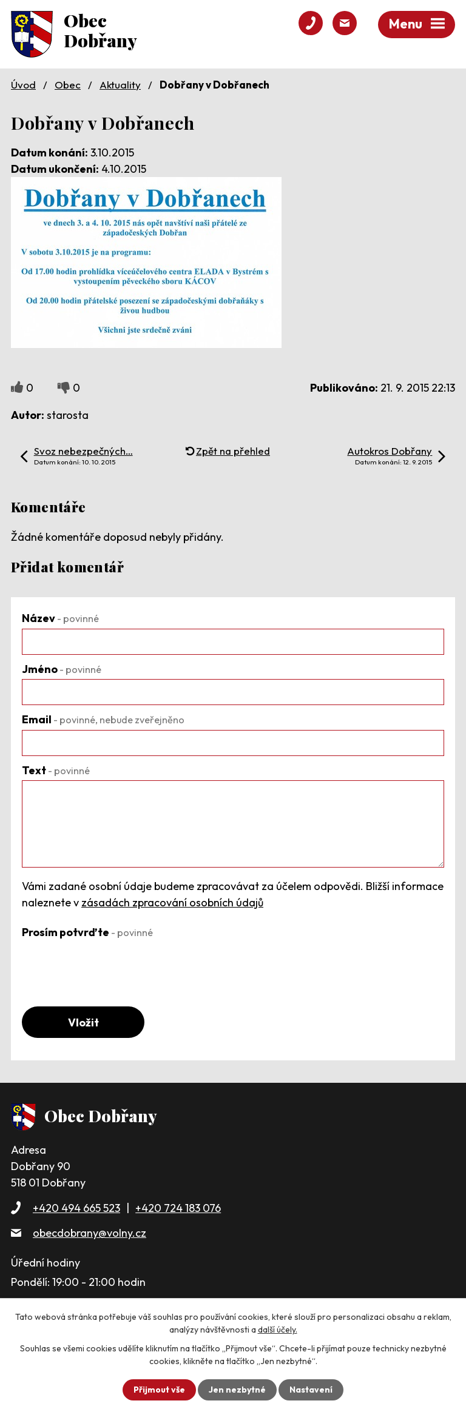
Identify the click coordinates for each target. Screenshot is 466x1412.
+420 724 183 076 (178, 1208)
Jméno (61, 669)
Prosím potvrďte (87, 932)
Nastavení (311, 1389)
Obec (68, 84)
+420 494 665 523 (76, 1208)
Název (60, 618)
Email (103, 719)
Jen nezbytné (237, 1389)
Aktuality (120, 84)
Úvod (23, 84)
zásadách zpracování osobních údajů (172, 902)
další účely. (277, 1329)
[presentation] (114, 965)
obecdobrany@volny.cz (89, 1233)
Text (56, 770)
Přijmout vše (159, 1389)
